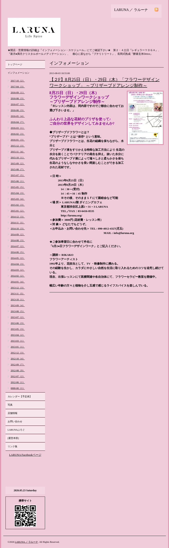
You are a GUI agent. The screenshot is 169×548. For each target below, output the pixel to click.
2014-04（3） (18, 264)
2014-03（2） (18, 270)
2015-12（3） (18, 145)
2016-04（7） (18, 122)
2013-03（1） (18, 340)
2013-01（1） (18, 346)
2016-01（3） (18, 139)
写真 (10, 404)
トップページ (15, 64)
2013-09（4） (18, 305)
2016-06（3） (18, 110)
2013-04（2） (18, 335)
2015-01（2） (18, 210)
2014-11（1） (18, 222)
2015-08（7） (18, 169)
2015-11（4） (18, 151)
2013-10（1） (18, 299)
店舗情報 (12, 413)
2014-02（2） (18, 275)
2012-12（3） (18, 352)
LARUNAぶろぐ (16, 429)
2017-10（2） (18, 80)
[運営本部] (13, 438)
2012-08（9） (18, 370)
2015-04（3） (18, 193)
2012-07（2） (18, 376)
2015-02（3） (18, 204)
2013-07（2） (18, 317)
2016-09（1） (18, 92)
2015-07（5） (18, 175)
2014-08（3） (18, 240)
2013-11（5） (18, 293)
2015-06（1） (18, 181)
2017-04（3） (18, 86)
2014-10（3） (18, 228)
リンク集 (12, 446)
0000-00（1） (18, 388)
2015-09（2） (18, 163)
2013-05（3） (18, 329)
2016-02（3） (18, 134)
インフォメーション (18, 72)
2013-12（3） (18, 287)
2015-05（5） (18, 187)
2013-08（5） (18, 311)
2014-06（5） (18, 252)
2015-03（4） (18, 199)
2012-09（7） (18, 364)
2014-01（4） (18, 281)
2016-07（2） (18, 104)
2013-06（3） (18, 323)
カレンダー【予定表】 (20, 396)
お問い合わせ (15, 421)
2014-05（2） (18, 258)
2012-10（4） (18, 358)
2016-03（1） (18, 128)
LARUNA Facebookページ (25, 454)
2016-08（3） (18, 98)
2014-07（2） (18, 246)
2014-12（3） (18, 216)
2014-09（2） (18, 234)
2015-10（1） (18, 157)
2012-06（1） (18, 382)
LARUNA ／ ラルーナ (26, 542)
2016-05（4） (18, 116)
